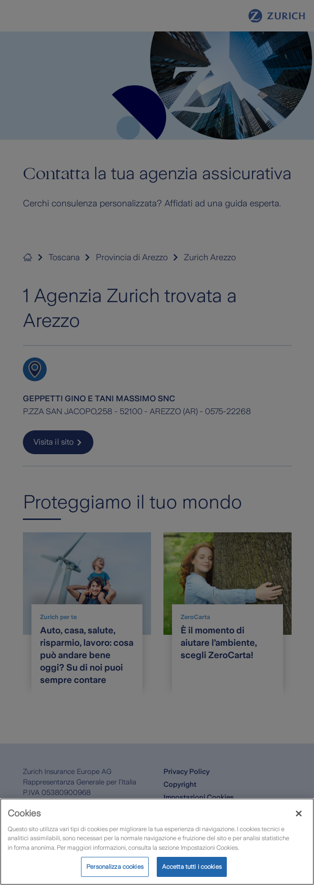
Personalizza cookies (114, 871)
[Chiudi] (298, 817)
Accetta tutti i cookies (192, 871)
